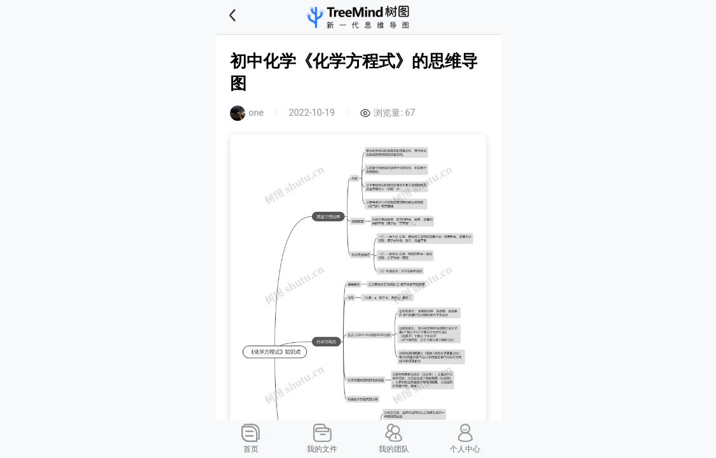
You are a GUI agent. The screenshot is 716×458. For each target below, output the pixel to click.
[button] (248, 17)
